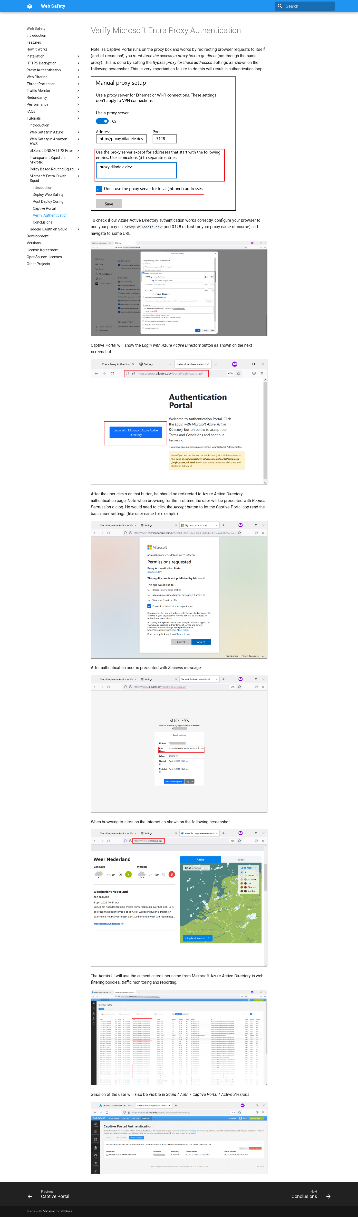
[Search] (305, 6)
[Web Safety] (30, 6)
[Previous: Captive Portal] (50, 1195)
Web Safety (36, 28)
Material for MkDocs (58, 1211)
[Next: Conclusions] (309, 1195)
